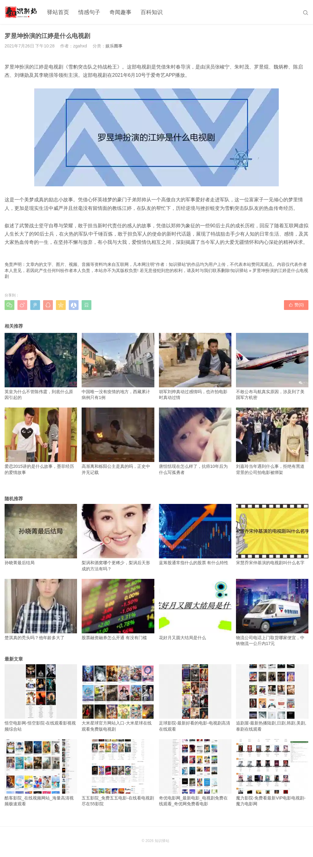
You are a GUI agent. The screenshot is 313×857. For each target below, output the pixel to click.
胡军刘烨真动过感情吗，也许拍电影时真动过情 (195, 366)
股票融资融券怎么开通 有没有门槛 (118, 609)
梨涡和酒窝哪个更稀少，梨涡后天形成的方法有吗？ (118, 537)
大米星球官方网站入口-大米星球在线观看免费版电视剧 (118, 698)
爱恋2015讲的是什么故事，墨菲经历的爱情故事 (41, 441)
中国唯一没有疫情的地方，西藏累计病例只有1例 (118, 366)
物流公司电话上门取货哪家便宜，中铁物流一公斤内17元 (272, 612)
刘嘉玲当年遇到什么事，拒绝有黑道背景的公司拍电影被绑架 (272, 441)
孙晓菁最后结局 (41, 534)
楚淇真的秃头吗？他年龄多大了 (41, 609)
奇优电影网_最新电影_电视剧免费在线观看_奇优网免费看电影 (195, 773)
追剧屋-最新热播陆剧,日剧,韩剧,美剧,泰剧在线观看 (272, 698)
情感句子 (89, 12)
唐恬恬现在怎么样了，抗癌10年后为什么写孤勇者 (195, 441)
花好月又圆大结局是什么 (195, 609)
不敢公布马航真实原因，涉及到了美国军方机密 (272, 366)
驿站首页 (58, 12)
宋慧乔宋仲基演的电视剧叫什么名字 (272, 534)
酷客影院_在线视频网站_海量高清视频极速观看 (41, 773)
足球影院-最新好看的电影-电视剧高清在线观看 (195, 698)
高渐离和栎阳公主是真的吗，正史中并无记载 (118, 441)
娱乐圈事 (114, 45)
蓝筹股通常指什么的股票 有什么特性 (195, 534)
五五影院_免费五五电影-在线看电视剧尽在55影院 (118, 773)
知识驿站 (239, 270)
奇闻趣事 (120, 12)
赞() (296, 304)
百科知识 (152, 12)
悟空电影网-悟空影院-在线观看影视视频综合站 (41, 698)
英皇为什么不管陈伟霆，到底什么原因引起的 (41, 366)
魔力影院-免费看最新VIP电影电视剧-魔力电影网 (272, 773)
